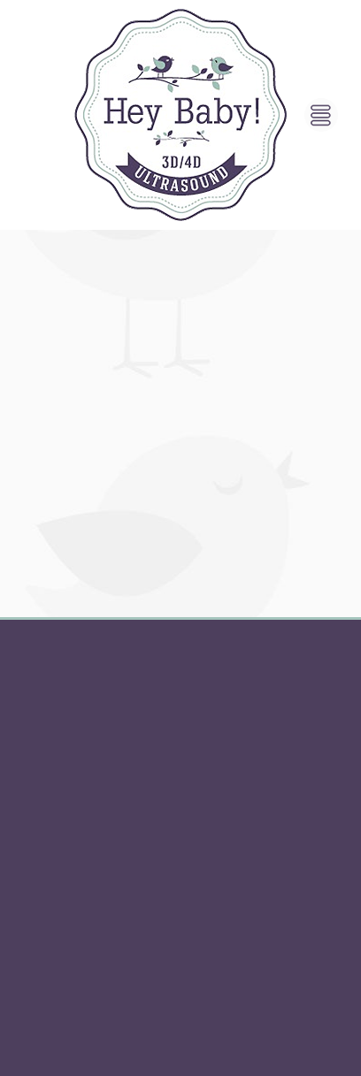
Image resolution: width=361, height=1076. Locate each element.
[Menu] (321, 115)
